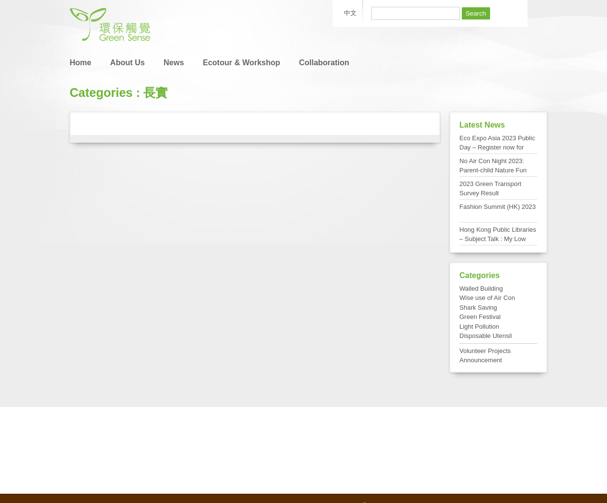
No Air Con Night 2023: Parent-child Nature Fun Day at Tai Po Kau (493, 170)
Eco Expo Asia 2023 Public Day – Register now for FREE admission (497, 147)
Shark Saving (478, 307)
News (174, 62)
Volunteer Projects (485, 350)
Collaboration (324, 62)
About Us (127, 62)
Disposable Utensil (485, 335)
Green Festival (480, 316)
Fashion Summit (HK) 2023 (497, 206)
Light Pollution (479, 326)
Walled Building (481, 288)
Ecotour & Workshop (241, 62)
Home (80, 62)
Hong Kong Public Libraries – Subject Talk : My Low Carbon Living (497, 239)
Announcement (480, 360)
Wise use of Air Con (487, 297)
